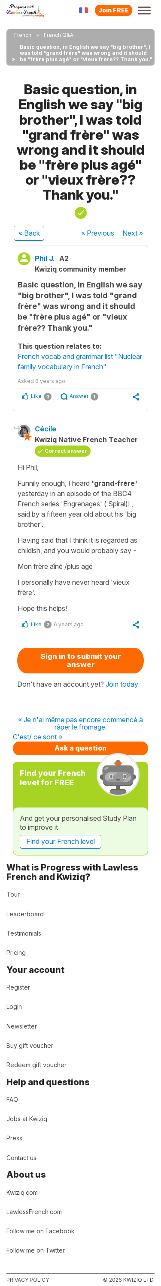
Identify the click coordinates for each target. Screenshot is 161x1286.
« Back (29, 233)
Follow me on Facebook (40, 1231)
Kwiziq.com (22, 1192)
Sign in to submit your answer (80, 660)
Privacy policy (27, 1280)
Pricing (16, 952)
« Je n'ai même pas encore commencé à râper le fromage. (80, 723)
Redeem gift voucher (36, 1064)
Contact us (21, 1157)
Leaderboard (25, 914)
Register (18, 987)
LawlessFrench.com (34, 1211)
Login (14, 1006)
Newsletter (21, 1026)
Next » (132, 233)
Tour (13, 894)
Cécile (45, 429)
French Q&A (58, 35)
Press (14, 1138)
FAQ (12, 1099)
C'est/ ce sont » (37, 737)
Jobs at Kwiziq (26, 1118)
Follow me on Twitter (35, 1250)
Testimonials (23, 933)
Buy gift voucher (29, 1045)
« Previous (97, 233)
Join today (122, 684)
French (22, 35)
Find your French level (60, 841)
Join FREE (113, 10)
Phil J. (45, 258)
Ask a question (80, 748)
